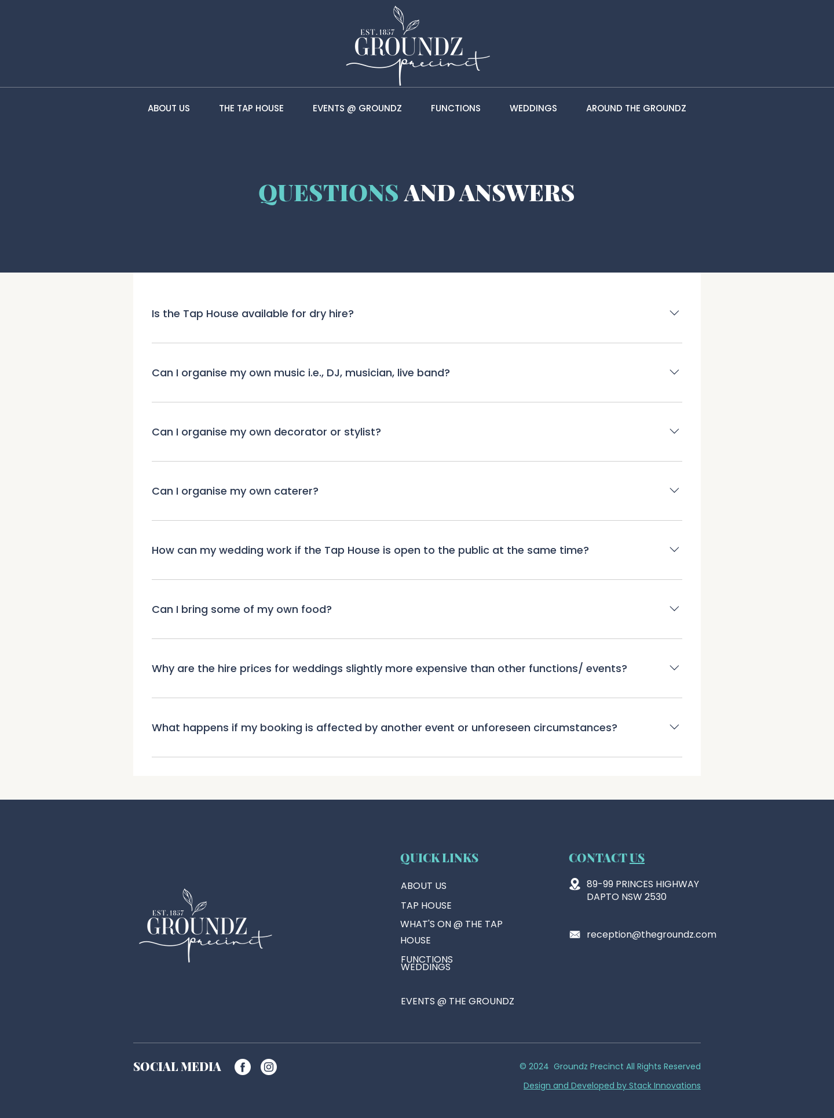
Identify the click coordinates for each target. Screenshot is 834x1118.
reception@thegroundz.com (651, 934)
